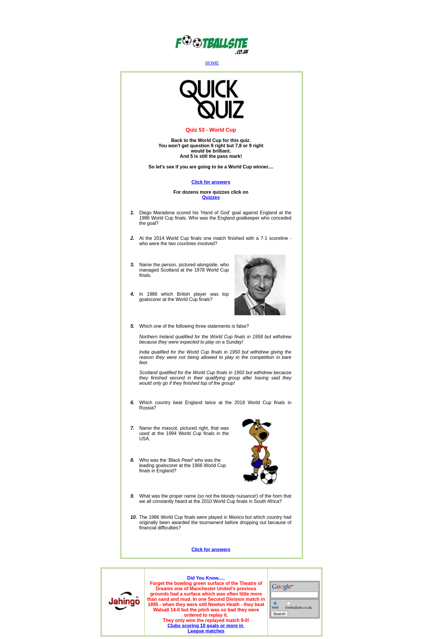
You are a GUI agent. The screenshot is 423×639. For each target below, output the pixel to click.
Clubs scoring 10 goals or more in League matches (205, 628)
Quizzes (211, 197)
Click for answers (211, 182)
